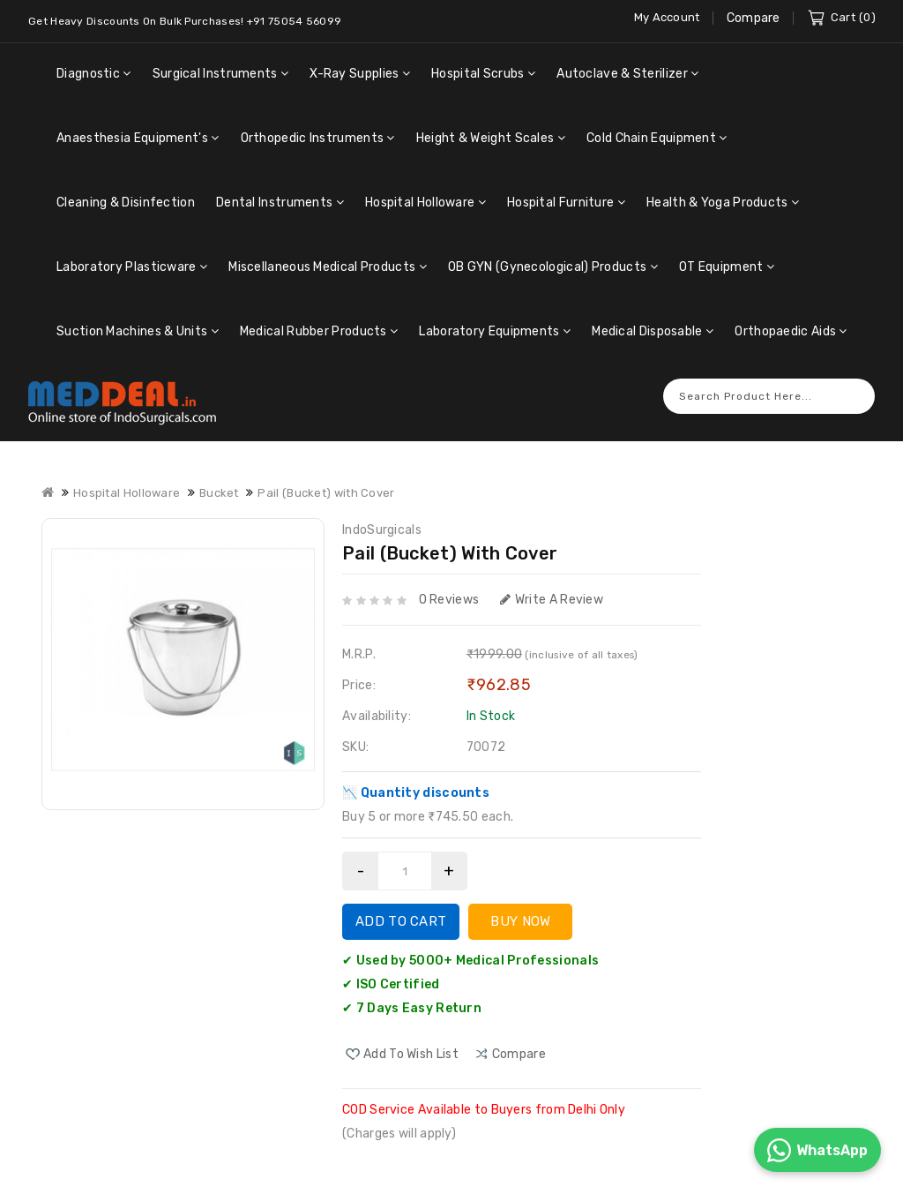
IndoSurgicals (382, 516)
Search (853, 382)
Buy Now (520, 908)
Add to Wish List (411, 1040)
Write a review (552, 586)
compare (519, 1040)
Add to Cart (400, 908)
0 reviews (449, 586)
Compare (753, 18)
